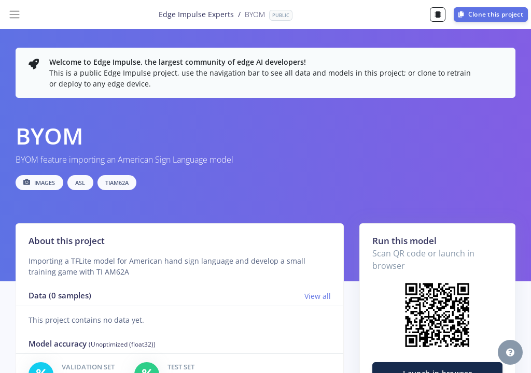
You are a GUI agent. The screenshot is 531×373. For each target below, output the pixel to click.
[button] (510, 352)
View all (317, 296)
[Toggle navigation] (14, 14)
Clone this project (490, 14)
